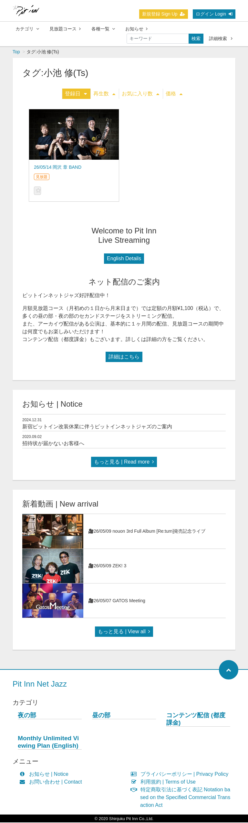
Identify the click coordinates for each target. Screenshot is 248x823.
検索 (196, 38)
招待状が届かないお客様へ (53, 444)
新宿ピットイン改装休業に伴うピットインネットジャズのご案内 (97, 427)
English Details (124, 259)
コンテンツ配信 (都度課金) (195, 719)
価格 (174, 94)
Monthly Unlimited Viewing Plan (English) (48, 742)
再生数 (104, 94)
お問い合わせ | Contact (52, 782)
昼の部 (101, 715)
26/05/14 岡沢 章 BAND (57, 167)
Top (16, 52)
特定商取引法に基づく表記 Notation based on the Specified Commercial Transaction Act (182, 797)
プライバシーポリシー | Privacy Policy (181, 774)
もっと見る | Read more (124, 462)
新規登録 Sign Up (163, 13)
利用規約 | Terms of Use (165, 782)
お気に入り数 (140, 94)
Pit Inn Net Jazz (40, 684)
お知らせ (136, 28)
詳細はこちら (124, 357)
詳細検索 (220, 38)
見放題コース (65, 28)
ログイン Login (214, 13)
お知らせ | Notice (45, 774)
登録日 (76, 94)
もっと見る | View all (124, 632)
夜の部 (27, 715)
